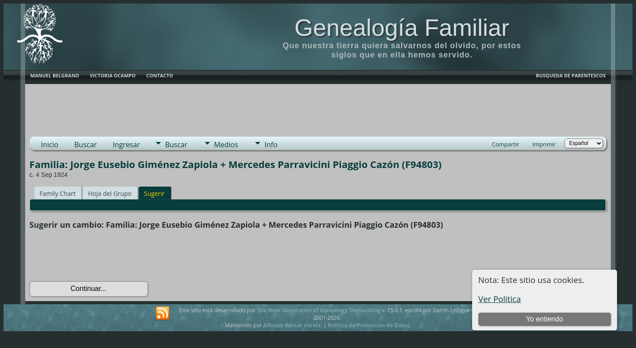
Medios (226, 144)
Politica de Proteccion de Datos (368, 325)
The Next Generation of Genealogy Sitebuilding (318, 310)
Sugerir (154, 193)
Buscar (85, 144)
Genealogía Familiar (402, 27)
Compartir (505, 144)
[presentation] (97, 255)
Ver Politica (499, 298)
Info (271, 144)
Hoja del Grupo (110, 193)
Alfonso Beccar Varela (292, 325)
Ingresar (126, 144)
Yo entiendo (544, 319)
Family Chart (58, 193)
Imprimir (544, 144)
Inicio (50, 144)
